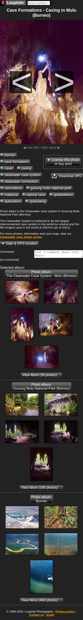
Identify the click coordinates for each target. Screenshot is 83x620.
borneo (9, 155)
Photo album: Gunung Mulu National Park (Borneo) (41, 388)
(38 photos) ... (41, 376)
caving (26, 168)
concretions (13, 188)
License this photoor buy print (65, 162)
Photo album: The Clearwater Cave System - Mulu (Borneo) (41, 275)
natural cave (35, 195)
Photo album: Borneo (41, 500)
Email (50, 616)
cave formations (16, 162)
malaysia (11, 195)
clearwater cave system (22, 175)
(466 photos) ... (41, 601)
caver (8, 168)
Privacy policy (65, 612)
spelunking (37, 201)
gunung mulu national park (50, 188)
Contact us (36, 616)
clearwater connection (21, 182)
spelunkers (12, 201)
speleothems (63, 195)
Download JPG (67, 176)
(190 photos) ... (41, 489)
